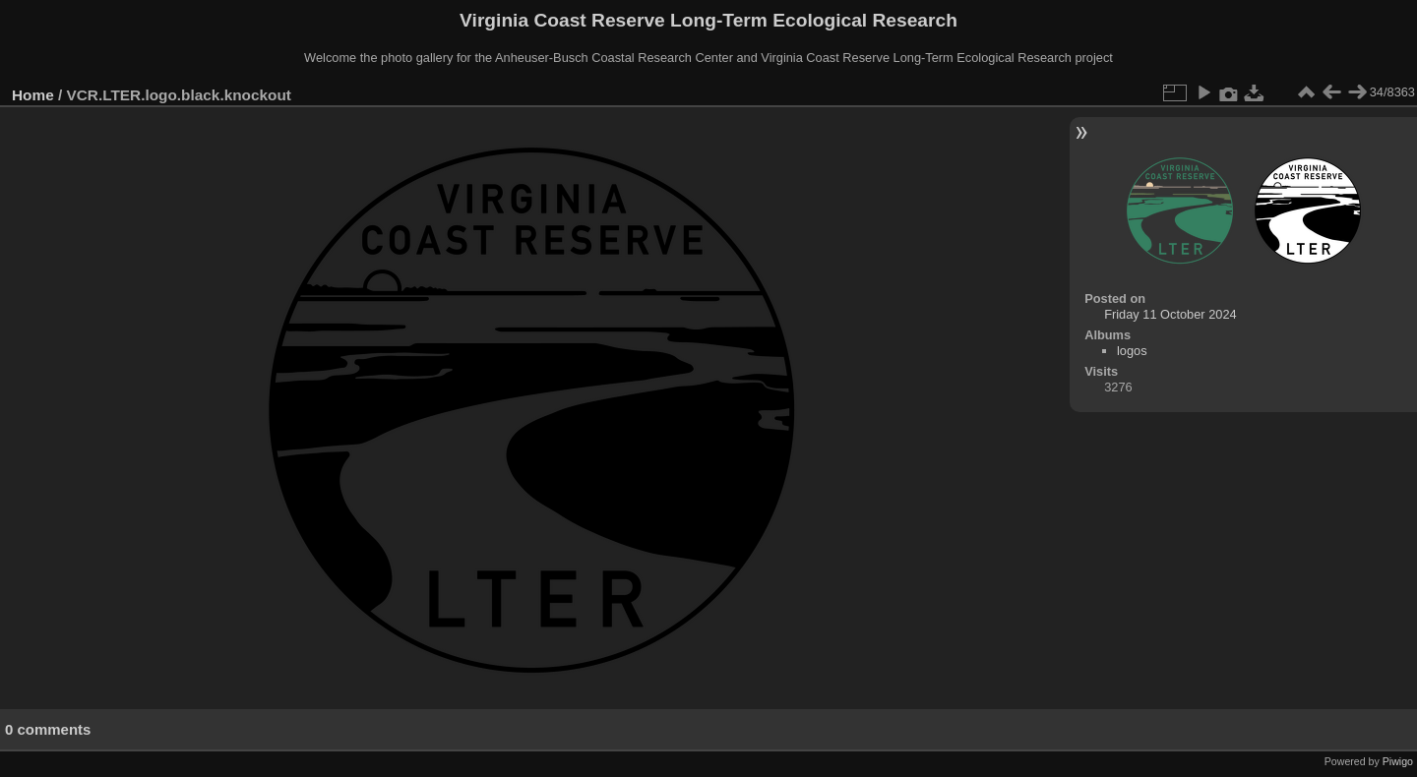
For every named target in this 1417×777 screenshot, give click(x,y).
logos (1132, 350)
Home (33, 95)
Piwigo (1398, 761)
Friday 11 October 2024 (1170, 314)
